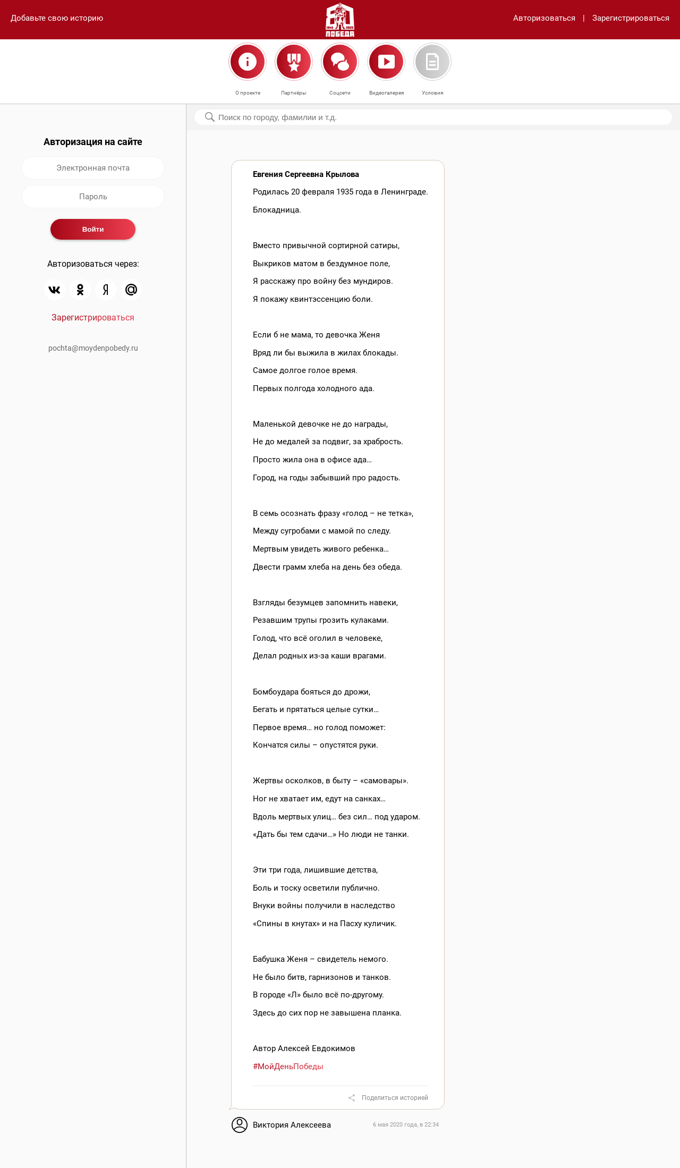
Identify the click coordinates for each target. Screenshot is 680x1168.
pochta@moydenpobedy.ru (93, 348)
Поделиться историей (395, 1098)
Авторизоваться (544, 18)
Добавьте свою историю (57, 18)
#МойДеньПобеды (288, 1066)
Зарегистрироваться (630, 18)
